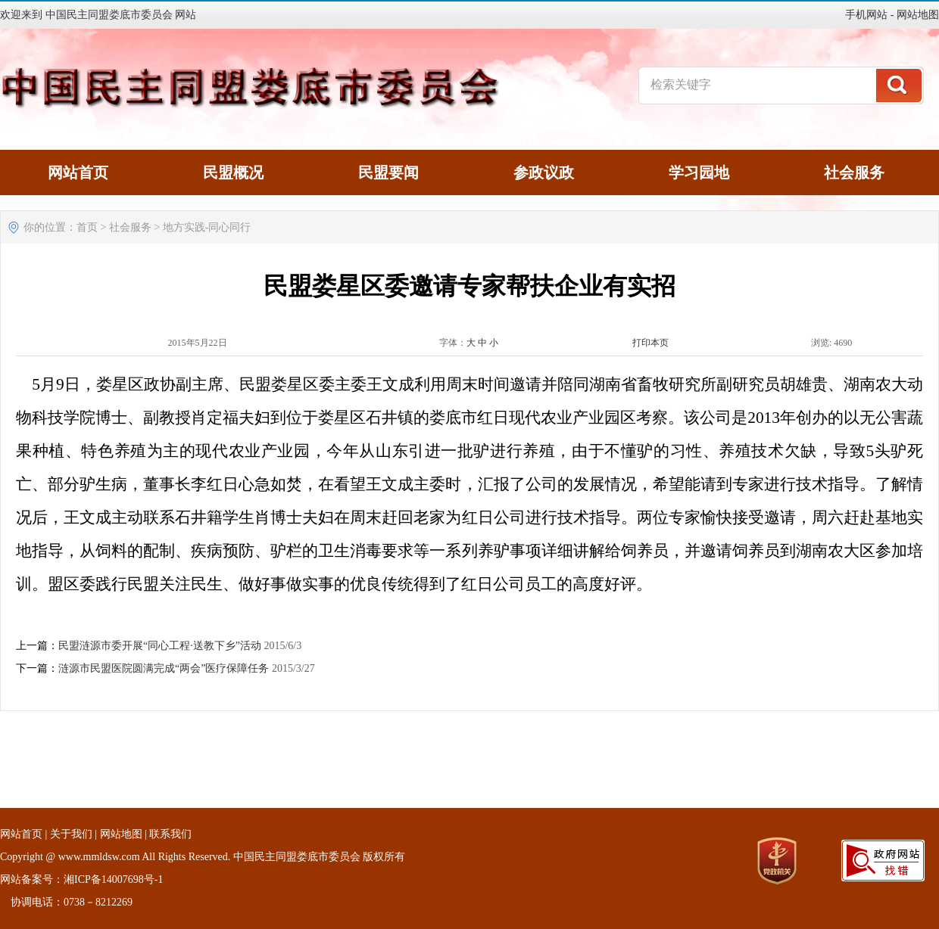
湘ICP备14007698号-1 (113, 879)
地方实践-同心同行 (207, 227)
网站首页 (21, 834)
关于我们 (71, 834)
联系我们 (170, 834)
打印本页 (650, 342)
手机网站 (866, 14)
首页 (87, 227)
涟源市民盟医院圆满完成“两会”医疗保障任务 (163, 668)
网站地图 (918, 14)
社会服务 (130, 227)
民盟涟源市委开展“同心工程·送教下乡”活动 (159, 645)
